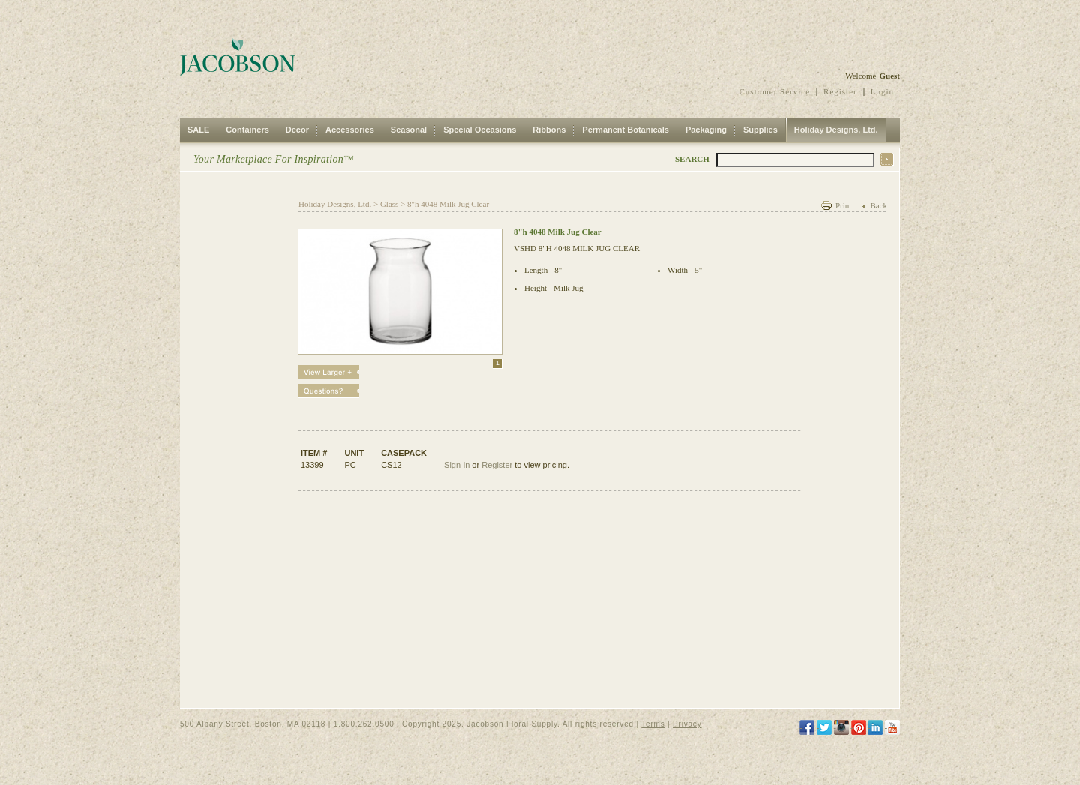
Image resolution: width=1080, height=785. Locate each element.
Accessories (350, 129)
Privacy (687, 724)
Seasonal (409, 129)
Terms (652, 724)
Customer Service (775, 91)
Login (882, 91)
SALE (198, 129)
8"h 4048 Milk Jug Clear (448, 203)
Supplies (760, 129)
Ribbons (549, 129)
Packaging (706, 129)
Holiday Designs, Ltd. (836, 129)
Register (840, 91)
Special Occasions (479, 129)
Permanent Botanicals (625, 129)
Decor (297, 129)
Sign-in (457, 464)
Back (878, 205)
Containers (247, 129)
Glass (389, 203)
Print (843, 205)
